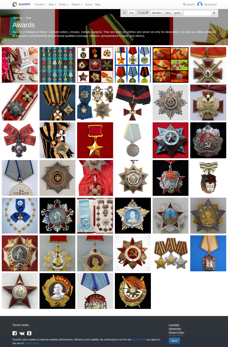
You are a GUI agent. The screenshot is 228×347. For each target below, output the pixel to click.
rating (167, 13)
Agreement (175, 328)
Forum (88, 4)
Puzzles (40, 4)
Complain (174, 324)
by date (143, 13)
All (124, 13)
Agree (174, 340)
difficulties (156, 13)
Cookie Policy (31, 343)
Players (76, 4)
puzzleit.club (139, 339)
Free (131, 13)
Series (64, 4)
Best (52, 4)
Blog (97, 4)
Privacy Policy (176, 332)
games (177, 13)
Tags (28, 17)
